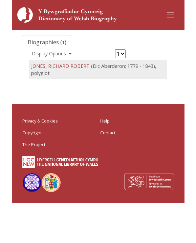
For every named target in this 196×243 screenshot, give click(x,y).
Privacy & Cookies (40, 121)
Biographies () (47, 42)
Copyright (32, 133)
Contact (107, 133)
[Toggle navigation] (170, 15)
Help (105, 121)
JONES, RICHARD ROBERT (60, 66)
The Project (33, 144)
